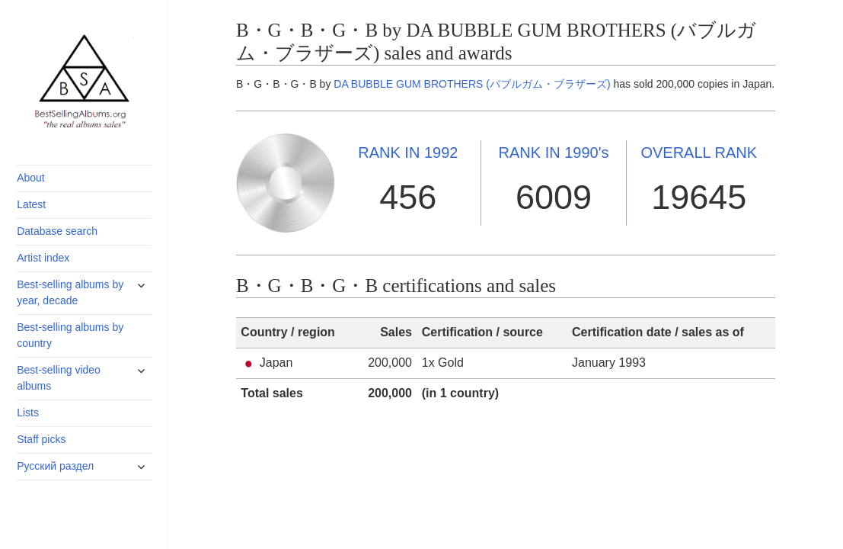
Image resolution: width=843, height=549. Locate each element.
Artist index (43, 258)
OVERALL (698, 152)
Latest (31, 204)
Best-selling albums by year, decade (70, 292)
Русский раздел (55, 466)
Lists (28, 412)
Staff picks (41, 439)
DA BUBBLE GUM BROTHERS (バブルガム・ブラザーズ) (472, 84)
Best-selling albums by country (70, 335)
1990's (554, 152)
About (31, 178)
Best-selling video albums (59, 378)
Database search (57, 231)
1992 (408, 152)
